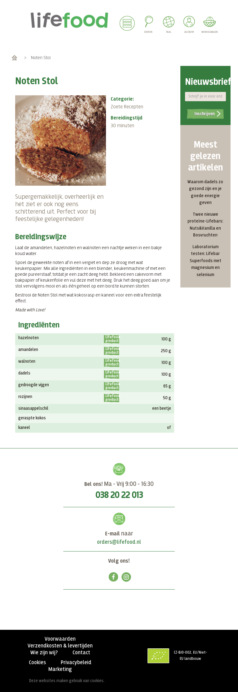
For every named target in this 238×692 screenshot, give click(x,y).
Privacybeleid (76, 662)
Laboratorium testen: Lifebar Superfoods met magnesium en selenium (205, 260)
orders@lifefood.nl (119, 542)
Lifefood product (112, 339)
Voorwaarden (60, 639)
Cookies (37, 662)
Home (14, 57)
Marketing (60, 669)
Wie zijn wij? (44, 652)
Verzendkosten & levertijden (60, 646)
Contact (81, 652)
